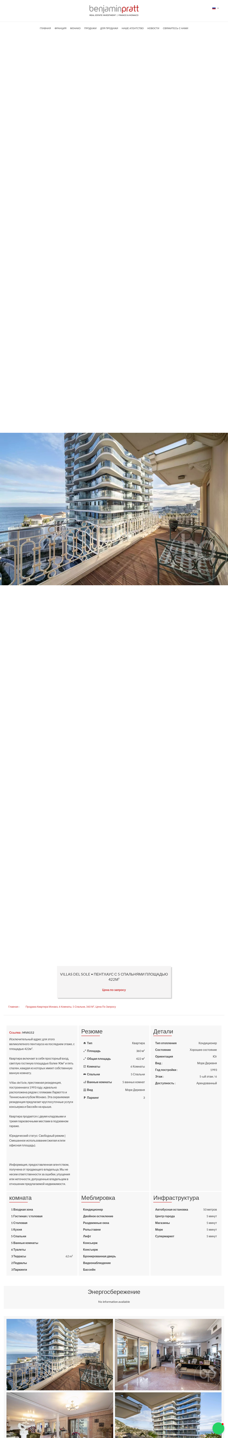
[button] (218, 1428)
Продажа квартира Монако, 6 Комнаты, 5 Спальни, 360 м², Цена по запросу (71, 1006)
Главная (13, 1006)
